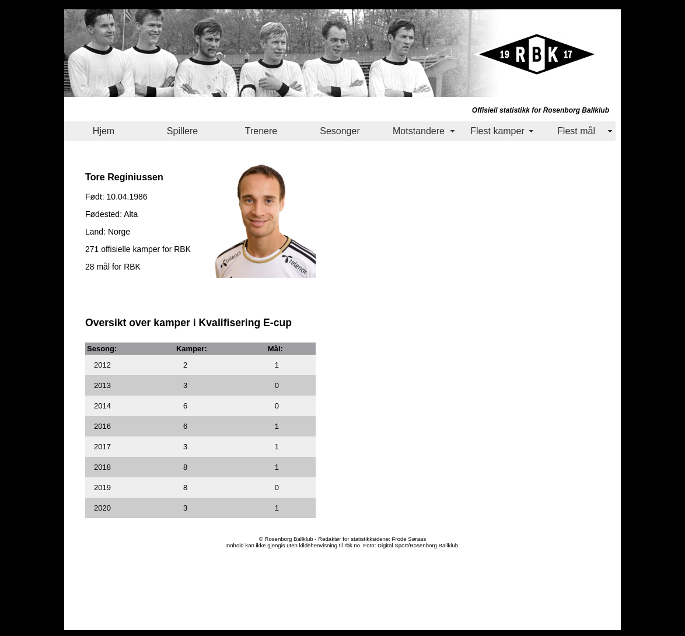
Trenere (261, 131)
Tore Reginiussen (124, 177)
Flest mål (576, 131)
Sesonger (340, 131)
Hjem (103, 131)
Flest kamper (497, 131)
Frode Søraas (409, 539)
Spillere (182, 131)
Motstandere (419, 131)
